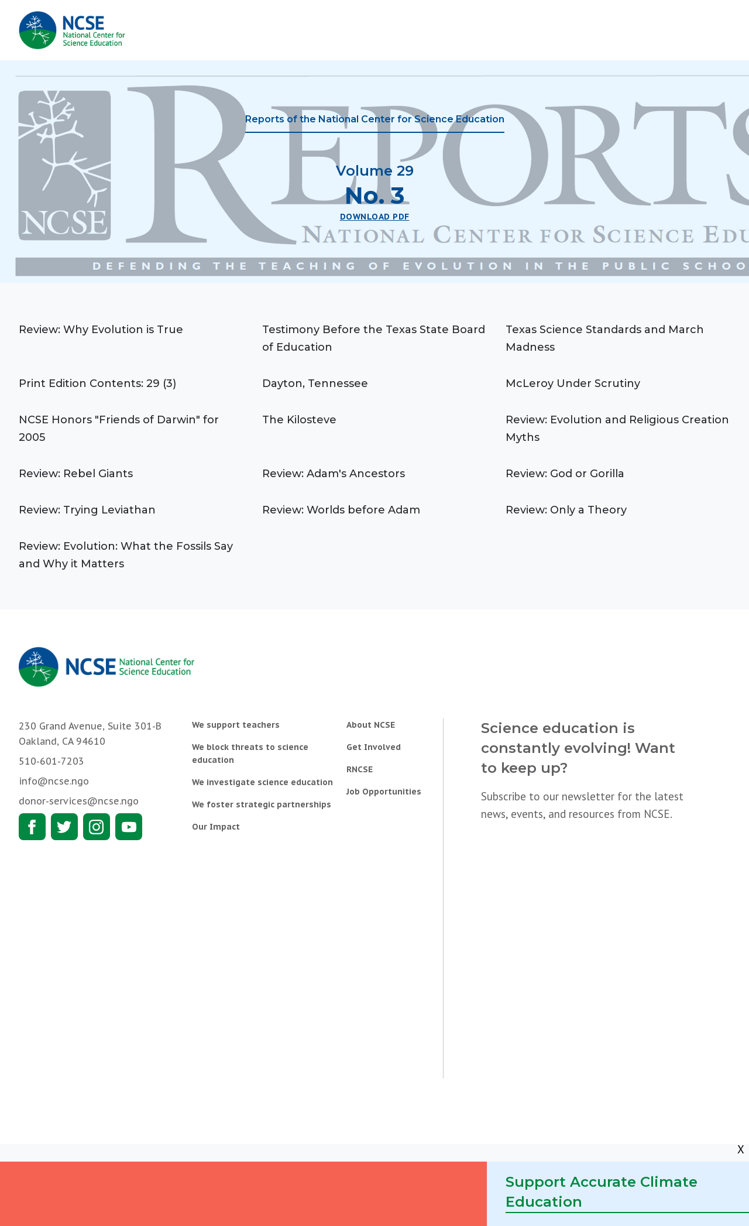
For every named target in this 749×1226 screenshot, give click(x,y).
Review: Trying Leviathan (87, 510)
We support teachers (236, 725)
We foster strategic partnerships (261, 804)
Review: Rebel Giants (76, 473)
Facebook (32, 826)
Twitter (64, 826)
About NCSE (370, 725)
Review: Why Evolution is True (101, 329)
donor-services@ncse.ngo (79, 801)
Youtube (128, 826)
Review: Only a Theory (566, 510)
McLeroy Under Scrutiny (573, 383)
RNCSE (359, 769)
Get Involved (373, 747)
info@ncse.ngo (54, 781)
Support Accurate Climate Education (602, 1191)
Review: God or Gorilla (565, 473)
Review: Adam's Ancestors (333, 473)
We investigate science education (262, 782)
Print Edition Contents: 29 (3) (97, 383)
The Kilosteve (299, 419)
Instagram (96, 826)
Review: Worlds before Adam (341, 510)
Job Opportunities (383, 791)
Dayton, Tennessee (315, 383)
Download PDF (375, 216)
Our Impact (216, 826)
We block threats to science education (250, 753)
